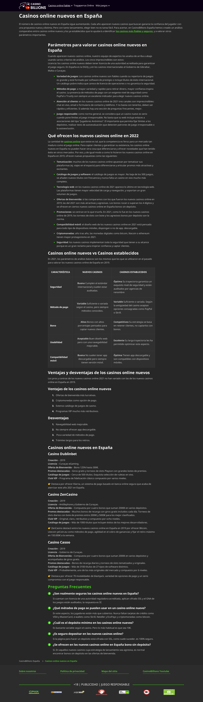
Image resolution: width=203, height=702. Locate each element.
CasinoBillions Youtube (156, 671)
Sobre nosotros (27, 671)
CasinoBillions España (29, 661)
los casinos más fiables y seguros (134, 31)
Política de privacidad (72, 671)
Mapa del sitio (109, 671)
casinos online (72, 141)
